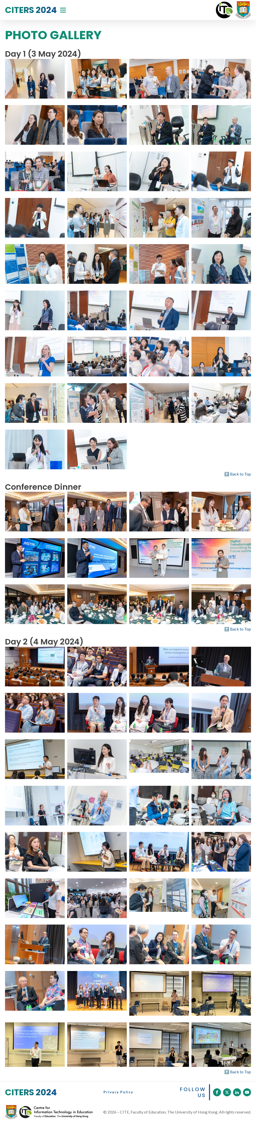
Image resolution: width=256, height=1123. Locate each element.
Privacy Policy (118, 1092)
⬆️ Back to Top (237, 474)
